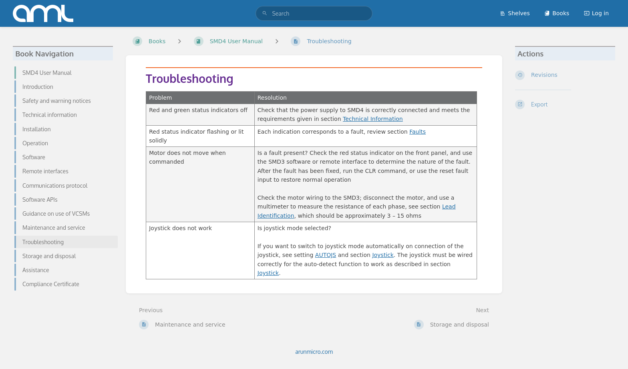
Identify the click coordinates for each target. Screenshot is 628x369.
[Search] (265, 13)
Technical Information (373, 119)
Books (556, 13)
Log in (596, 13)
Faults (417, 131)
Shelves (514, 13)
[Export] (565, 104)
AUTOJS (325, 255)
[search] (314, 13)
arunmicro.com (314, 351)
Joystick (382, 255)
